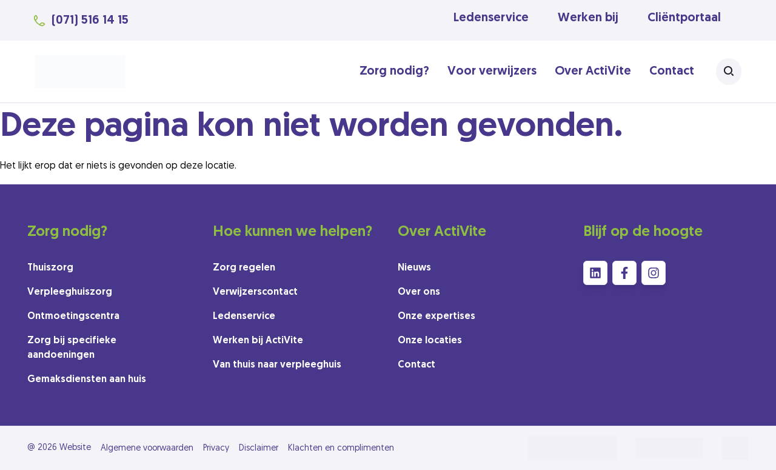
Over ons (419, 292)
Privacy (216, 448)
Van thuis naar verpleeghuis (277, 365)
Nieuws (414, 268)
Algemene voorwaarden (147, 448)
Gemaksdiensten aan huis (86, 379)
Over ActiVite (593, 71)
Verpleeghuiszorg (69, 292)
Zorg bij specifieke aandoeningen (71, 348)
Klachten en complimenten (341, 448)
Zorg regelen (244, 268)
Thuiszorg (50, 268)
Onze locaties (430, 341)
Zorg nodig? (394, 71)
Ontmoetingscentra (73, 316)
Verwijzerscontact (255, 292)
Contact (671, 71)
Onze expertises (436, 316)
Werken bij (588, 18)
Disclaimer (258, 448)
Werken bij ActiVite (258, 341)
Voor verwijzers (492, 71)
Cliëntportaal (684, 18)
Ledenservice (491, 18)
